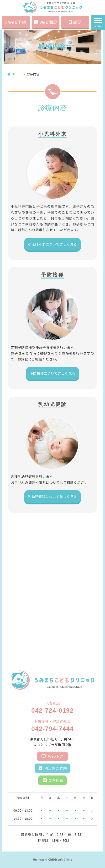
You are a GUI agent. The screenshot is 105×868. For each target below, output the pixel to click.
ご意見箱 (53, 779)
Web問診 (46, 22)
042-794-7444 (52, 728)
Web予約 (15, 22)
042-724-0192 (52, 710)
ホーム (14, 74)
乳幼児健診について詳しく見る (52, 496)
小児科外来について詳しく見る (52, 244)
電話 (75, 22)
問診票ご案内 (53, 767)
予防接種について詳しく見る (52, 373)
